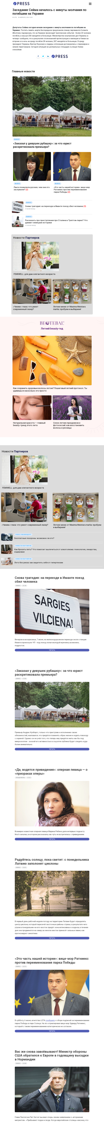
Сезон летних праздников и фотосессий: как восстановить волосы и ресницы (68, 425)
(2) (27, 189)
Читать (52, 650)
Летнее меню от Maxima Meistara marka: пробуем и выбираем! (69, 307)
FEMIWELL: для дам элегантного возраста (34, 274)
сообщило (50, 1020)
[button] (90, 3)
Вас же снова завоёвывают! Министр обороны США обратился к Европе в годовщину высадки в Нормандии (52, 1055)
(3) (84, 206)
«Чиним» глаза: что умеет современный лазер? (25, 307)
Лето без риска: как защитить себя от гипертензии (38, 562)
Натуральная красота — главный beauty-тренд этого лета (29, 424)
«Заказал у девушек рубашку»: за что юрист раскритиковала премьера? (42, 145)
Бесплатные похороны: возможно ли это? (34, 538)
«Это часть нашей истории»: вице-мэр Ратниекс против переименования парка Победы (72, 189)
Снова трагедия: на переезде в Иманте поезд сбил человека (54, 206)
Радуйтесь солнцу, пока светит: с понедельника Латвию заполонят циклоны (52, 861)
